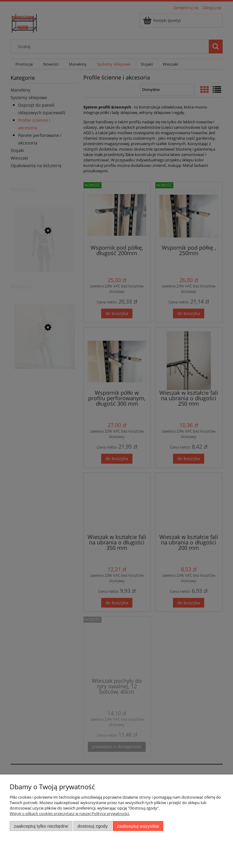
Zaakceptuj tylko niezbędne (41, 826)
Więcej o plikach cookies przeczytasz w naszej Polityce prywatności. (70, 813)
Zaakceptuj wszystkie (138, 826)
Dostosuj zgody (92, 826)
